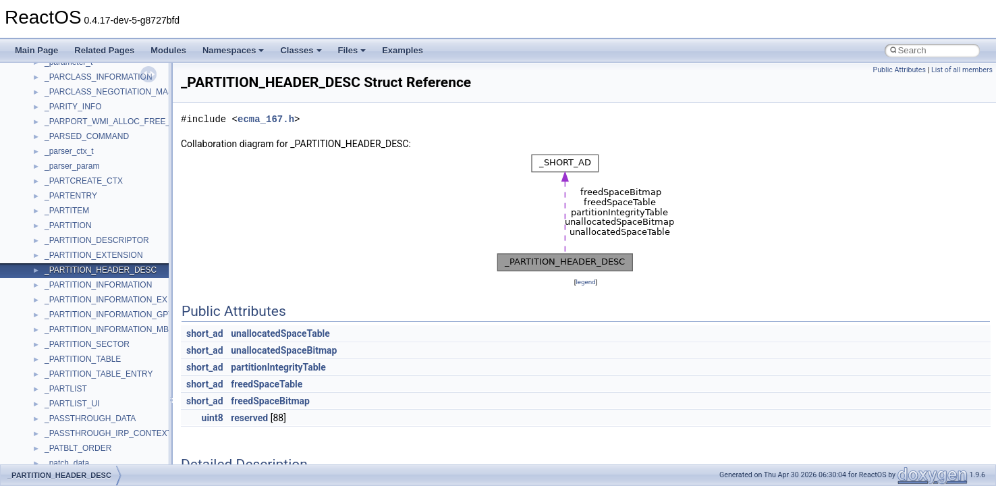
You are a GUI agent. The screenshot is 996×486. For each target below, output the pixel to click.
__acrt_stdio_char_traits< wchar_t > (109, 457)
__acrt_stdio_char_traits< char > (103, 442)
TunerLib (60, 115)
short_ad (204, 333)
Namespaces (233, 50)
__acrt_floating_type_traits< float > (107, 368)
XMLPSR (61, 323)
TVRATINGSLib (73, 130)
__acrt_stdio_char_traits (88, 427)
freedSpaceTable (266, 384)
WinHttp (59, 279)
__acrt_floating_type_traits (92, 338)
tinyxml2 (59, 85)
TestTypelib (65, 71)
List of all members (962, 69)
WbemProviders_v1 (80, 234)
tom (51, 100)
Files (352, 50)
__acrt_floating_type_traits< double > (111, 353)
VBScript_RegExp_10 (84, 204)
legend (585, 282)
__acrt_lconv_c (72, 397)
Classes (300, 50)
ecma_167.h (266, 119)
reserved (249, 417)
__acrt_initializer (74, 382)
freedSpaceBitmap (270, 401)
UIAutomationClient (79, 175)
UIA (51, 145)
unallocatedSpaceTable (280, 333)
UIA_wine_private (76, 160)
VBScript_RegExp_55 (84, 219)
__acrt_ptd (64, 412)
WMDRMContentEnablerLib (94, 293)
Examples (402, 50)
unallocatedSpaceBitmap (284, 350)
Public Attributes (899, 69)
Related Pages (104, 50)
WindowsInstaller (75, 264)
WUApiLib (62, 308)
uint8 (212, 417)
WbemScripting (72, 249)
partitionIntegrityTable (278, 367)
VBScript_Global (74, 189)
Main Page (36, 50)
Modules (168, 50)
